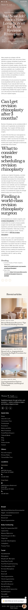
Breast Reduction (6, 515)
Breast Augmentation (7, 520)
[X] (3, 280)
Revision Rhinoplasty (7, 569)
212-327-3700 (23, 1)
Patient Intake (5, 442)
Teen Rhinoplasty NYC (8, 566)
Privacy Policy (5, 455)
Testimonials (5, 423)
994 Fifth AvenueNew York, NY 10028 (7, 471)
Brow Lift (4, 574)
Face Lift (4, 571)
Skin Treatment (6, 430)
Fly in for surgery (6, 452)
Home (3, 416)
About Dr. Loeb (5, 418)
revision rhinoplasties (10, 221)
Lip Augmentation (6, 581)
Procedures (4, 426)
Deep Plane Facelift (7, 561)
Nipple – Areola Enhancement (10, 513)
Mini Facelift (5, 596)
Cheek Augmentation (7, 579)
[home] (8, 5)
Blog (2, 437)
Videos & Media (5, 435)
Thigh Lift (4, 538)
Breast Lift (4, 518)
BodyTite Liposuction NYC (9, 528)
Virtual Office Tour (7, 457)
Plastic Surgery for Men (8, 536)
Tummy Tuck (5, 546)
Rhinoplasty (5, 556)
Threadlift (4, 594)
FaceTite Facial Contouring (9, 564)
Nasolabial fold (5, 553)
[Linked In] (7, 280)
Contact (3, 445)
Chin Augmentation (7, 576)
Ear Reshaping (5, 586)
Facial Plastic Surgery (7, 433)
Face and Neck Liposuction (9, 589)
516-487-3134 (4, 493)
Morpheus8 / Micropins (8, 559)
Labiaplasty (4, 543)
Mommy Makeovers (7, 533)
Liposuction (4, 531)
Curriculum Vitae (6, 421)
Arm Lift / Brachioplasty (8, 541)
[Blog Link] (14, 324)
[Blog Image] (14, 308)
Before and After (6, 428)
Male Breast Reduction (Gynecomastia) (12, 510)
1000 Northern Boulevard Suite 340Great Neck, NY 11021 (8, 487)
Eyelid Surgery (6, 591)
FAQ (2, 440)
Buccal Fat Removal (7, 584)
